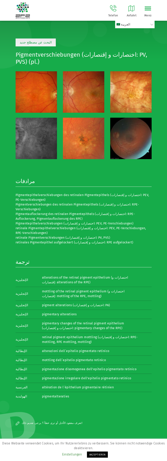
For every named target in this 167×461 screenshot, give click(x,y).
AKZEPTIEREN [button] (97, 454)
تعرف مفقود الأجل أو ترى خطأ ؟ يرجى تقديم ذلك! (49, 423)
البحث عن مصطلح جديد (36, 42)
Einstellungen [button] (72, 454)
